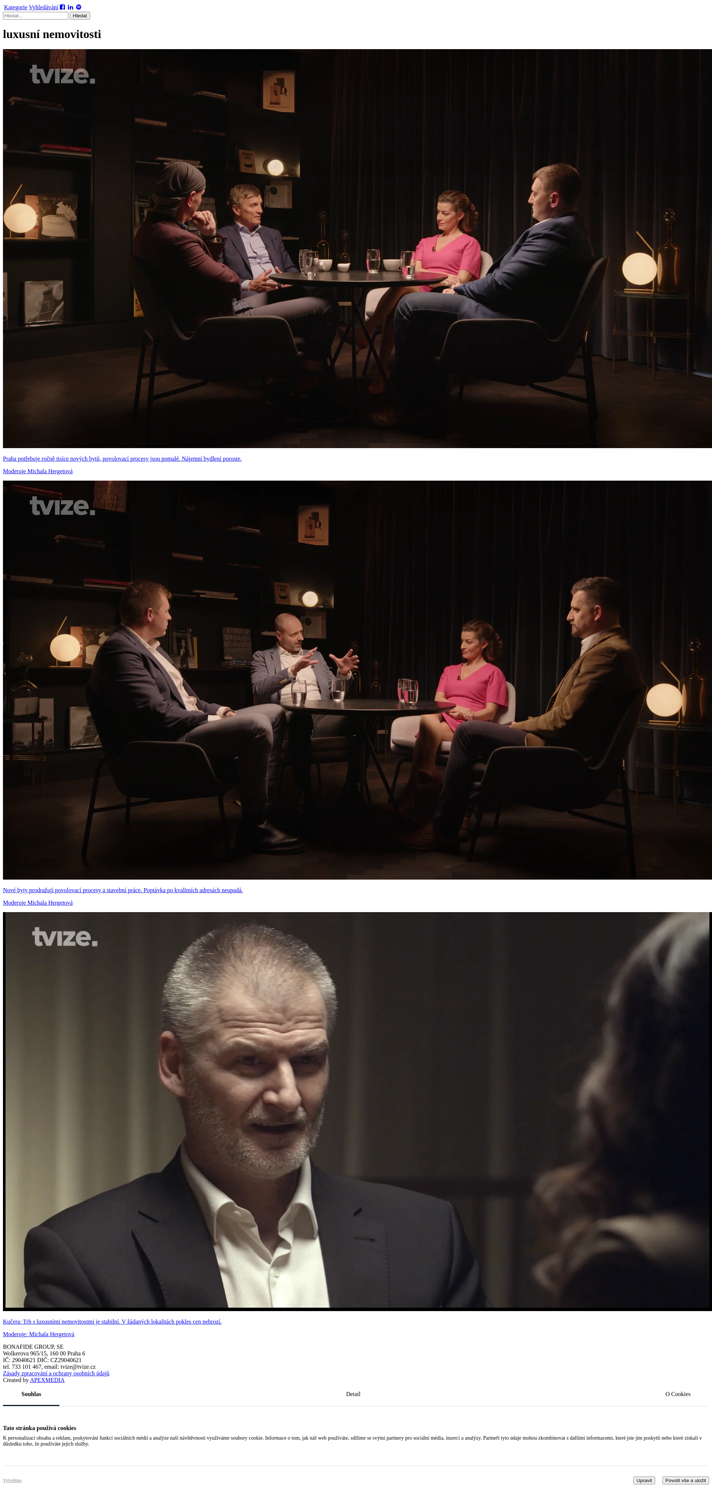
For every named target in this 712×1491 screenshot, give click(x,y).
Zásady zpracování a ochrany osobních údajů (56, 1373)
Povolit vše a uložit (685, 1480)
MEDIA (47, 1380)
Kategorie (15, 7)
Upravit (644, 1480)
